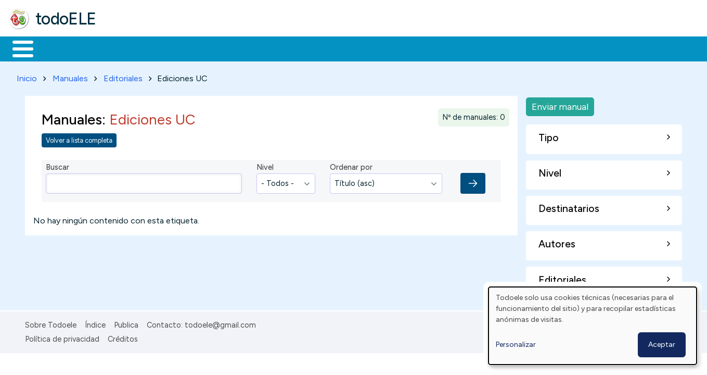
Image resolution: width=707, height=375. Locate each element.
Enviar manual (560, 104)
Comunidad (380, 48)
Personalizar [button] (516, 344)
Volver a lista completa (79, 138)
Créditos (123, 337)
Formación (125, 48)
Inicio (17, 48)
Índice (95, 323)
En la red (246, 48)
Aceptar (661, 344)
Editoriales (123, 76)
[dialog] (593, 326)
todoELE (65, 19)
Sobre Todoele (50, 323)
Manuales (70, 76)
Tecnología (311, 48)
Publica (126, 323)
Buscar (427, 48)
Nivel (265, 165)
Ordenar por (351, 165)
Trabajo (187, 48)
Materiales (58, 48)
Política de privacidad (62, 337)
